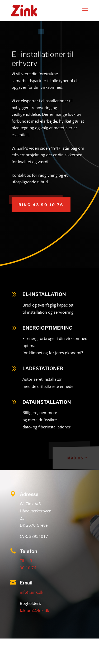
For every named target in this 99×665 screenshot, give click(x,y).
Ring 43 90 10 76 (41, 204)
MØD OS (76, 458)
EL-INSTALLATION (44, 294)
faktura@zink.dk (34, 610)
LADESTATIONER (42, 368)
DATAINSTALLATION (46, 402)
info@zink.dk (31, 592)
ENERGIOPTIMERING (47, 328)
